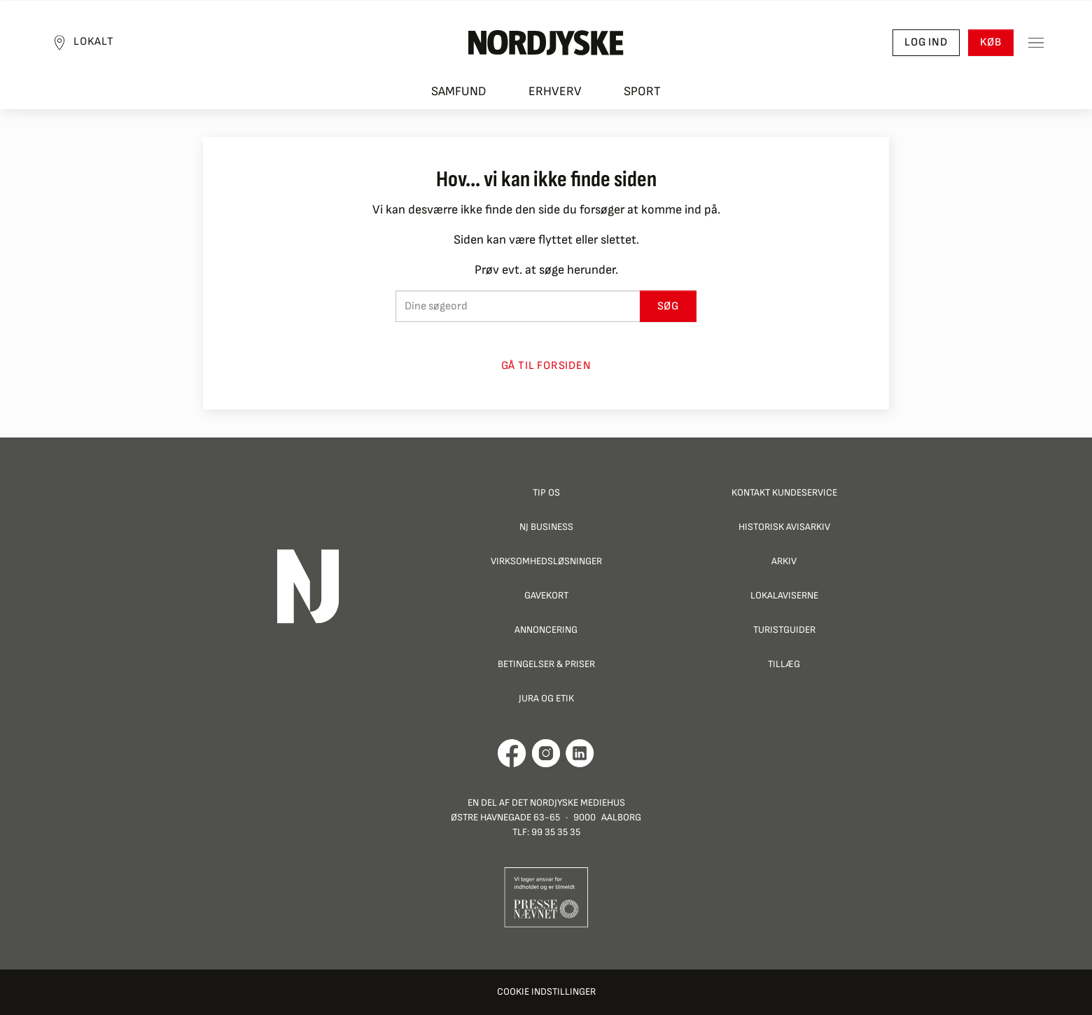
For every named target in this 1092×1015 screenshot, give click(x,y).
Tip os (546, 492)
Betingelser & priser (546, 664)
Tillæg (784, 664)
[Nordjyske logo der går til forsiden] (546, 42)
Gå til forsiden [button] (546, 365)
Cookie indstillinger (546, 991)
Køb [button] (991, 42)
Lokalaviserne (784, 595)
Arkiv (784, 561)
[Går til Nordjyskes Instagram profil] (546, 753)
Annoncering (546, 630)
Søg (668, 306)
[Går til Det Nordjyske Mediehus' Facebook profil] (512, 753)
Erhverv (555, 91)
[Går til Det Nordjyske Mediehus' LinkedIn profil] (580, 753)
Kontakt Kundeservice (784, 492)
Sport (642, 91)
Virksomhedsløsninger (546, 561)
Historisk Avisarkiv (784, 527)
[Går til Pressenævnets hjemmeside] (546, 896)
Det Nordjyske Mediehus (568, 802)
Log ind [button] (926, 42)
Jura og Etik (546, 698)
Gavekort (546, 595)
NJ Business (546, 527)
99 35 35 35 (555, 832)
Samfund (458, 91)
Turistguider (784, 630)
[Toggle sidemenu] (1036, 43)
